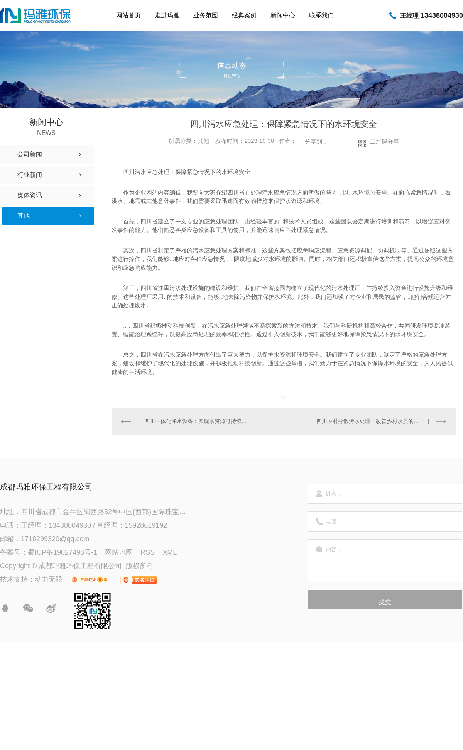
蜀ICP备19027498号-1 (62, 552)
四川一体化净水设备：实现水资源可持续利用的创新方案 (197, 421)
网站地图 (119, 552)
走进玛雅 (167, 15)
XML (169, 552)
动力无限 (49, 579)
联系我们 (321, 15)
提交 (385, 602)
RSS (147, 552)
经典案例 (244, 15)
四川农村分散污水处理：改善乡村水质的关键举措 (375, 421)
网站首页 (128, 15)
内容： (385, 561)
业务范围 (205, 15)
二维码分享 (384, 141)
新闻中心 (282, 15)
